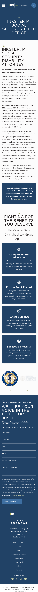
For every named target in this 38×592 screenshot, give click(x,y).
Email (4, 453)
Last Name (6, 439)
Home (19, 546)
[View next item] (27, 390)
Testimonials (18, 562)
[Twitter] (21, 579)
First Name (6, 432)
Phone (4, 446)
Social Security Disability (19, 554)
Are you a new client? (9, 460)
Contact (19, 570)
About (19, 550)
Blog (19, 566)
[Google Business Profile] (12, 579)
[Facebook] (17, 579)
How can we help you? (10, 467)
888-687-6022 (19, 522)
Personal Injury (19, 558)
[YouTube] (25, 579)
